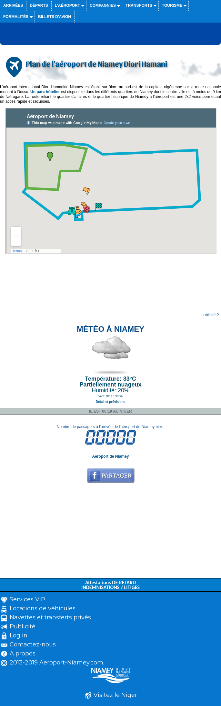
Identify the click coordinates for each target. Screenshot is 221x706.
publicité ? (210, 315)
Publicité (22, 626)
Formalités (15, 16)
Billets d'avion (54, 16)
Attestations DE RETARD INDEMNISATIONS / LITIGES (110, 584)
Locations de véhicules (42, 608)
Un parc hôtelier (45, 92)
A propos (22, 653)
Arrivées (13, 5)
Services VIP (27, 599)
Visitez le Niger (115, 695)
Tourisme (172, 5)
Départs (39, 5)
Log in (18, 635)
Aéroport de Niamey (110, 456)
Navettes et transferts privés (50, 617)
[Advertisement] (110, 533)
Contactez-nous (33, 644)
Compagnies (103, 5)
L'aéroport (67, 5)
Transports (139, 5)
